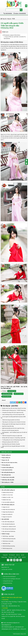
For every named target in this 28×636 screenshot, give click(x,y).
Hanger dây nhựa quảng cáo (8, 509)
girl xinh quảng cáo (7, 396)
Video (19, 557)
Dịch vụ (18, 555)
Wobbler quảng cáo (6, 455)
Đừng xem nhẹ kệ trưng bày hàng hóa (10, 430)
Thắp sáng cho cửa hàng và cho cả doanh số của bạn (13, 422)
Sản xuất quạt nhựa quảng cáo (9, 528)
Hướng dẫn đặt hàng (7, 583)
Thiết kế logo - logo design (8, 536)
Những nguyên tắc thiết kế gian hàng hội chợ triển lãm (13, 424)
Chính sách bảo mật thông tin (9, 576)
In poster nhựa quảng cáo (8, 467)
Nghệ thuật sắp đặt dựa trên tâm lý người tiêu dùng (13, 428)
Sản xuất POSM (5, 519)
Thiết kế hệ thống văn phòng (8, 546)
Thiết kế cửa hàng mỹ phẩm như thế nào (11, 419)
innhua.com (23, 629)
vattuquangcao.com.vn (6, 629)
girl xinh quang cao (19, 393)
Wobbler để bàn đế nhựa (7, 492)
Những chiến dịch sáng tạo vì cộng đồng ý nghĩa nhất (13, 437)
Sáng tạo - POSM (12, 557)
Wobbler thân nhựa (6, 499)
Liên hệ (23, 557)
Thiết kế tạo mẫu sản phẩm (8, 479)
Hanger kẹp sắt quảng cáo (8, 511)
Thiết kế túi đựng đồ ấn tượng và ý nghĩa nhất (12, 435)
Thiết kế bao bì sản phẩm (7, 541)
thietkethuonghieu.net (9, 626)
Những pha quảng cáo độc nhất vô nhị (10, 442)
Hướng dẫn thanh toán (8, 581)
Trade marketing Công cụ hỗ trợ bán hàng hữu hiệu (13, 414)
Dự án (22, 555)
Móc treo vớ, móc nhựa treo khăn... (10, 462)
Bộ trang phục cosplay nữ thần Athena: (11, 35)
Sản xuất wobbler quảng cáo (8, 490)
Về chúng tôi (12, 555)
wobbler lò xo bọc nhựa (7, 494)
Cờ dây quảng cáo (6, 465)
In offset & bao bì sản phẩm (8, 477)
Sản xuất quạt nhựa (6, 474)
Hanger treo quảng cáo (7, 514)
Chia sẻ (3, 400)
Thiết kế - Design (5, 533)
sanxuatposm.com (19, 626)
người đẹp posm (12, 391)
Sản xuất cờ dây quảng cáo (8, 521)
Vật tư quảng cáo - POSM (7, 482)
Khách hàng (4, 557)
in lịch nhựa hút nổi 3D (7, 470)
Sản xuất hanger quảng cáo (8, 504)
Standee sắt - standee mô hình (9, 526)
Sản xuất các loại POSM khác (8, 531)
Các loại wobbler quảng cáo (8, 502)
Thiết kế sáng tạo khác (7, 548)
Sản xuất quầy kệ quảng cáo (8, 472)
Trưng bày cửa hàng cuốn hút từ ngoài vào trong (12, 412)
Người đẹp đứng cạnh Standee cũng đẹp (11, 444)
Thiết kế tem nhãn (6, 543)
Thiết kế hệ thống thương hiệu (8, 538)
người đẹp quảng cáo (7, 393)
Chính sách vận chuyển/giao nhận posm (11, 578)
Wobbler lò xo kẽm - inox (7, 497)
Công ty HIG (23, 633)
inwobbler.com (16, 629)
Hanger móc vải (5, 460)
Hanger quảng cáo (6, 457)
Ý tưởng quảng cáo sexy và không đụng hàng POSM (13, 439)
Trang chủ (5, 555)
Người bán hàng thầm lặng (8, 426)
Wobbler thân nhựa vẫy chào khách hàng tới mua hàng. (14, 408)
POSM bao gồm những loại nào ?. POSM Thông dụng (14, 410)
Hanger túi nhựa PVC (7, 516)
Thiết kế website (16, 633)
